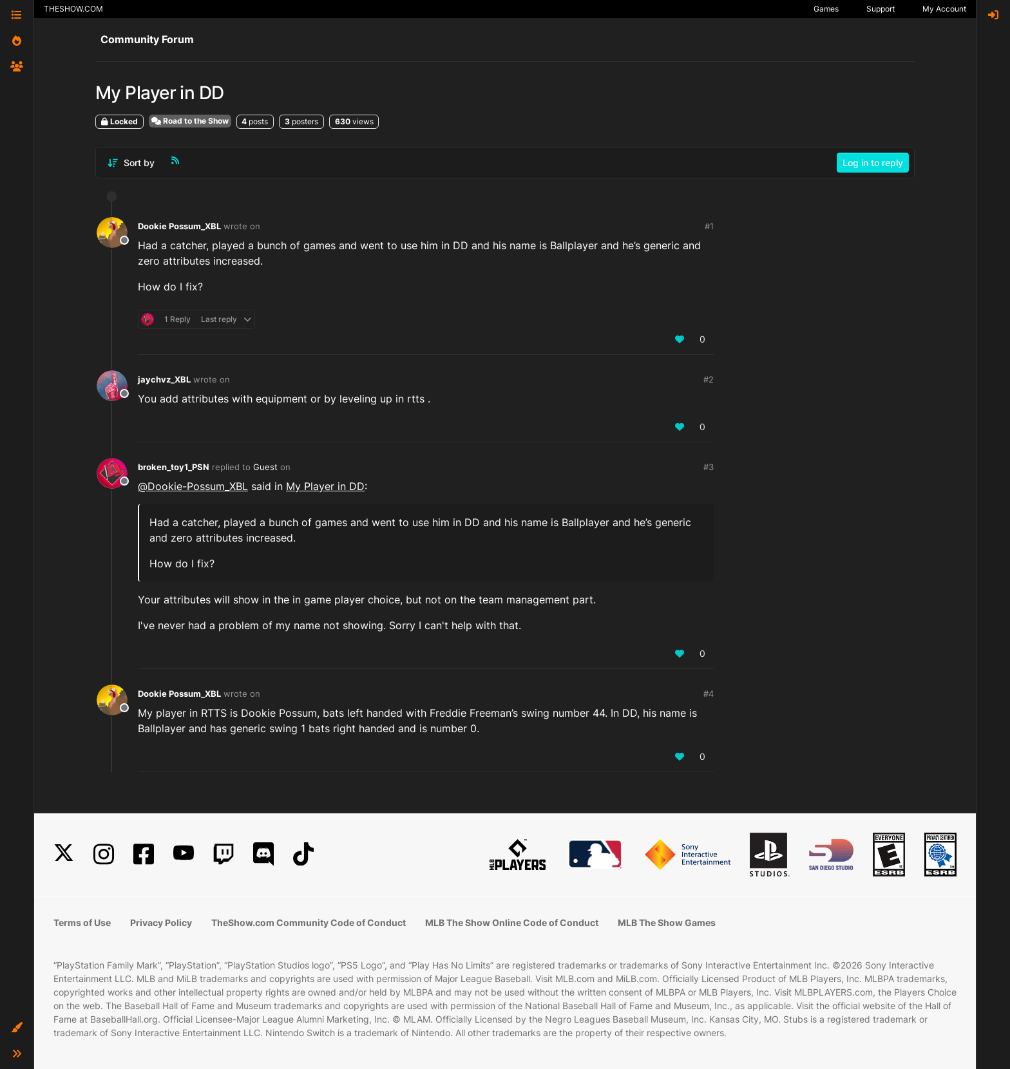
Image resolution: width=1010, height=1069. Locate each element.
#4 (708, 693)
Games (826, 9)
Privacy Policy (161, 922)
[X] (63, 854)
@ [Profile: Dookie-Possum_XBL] (193, 486)
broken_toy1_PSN (173, 467)
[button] (16, 1027)
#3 (708, 467)
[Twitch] (223, 854)
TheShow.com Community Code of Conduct (308, 922)
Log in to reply (873, 162)
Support (880, 9)
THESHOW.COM (73, 9)
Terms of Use (82, 922)
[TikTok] (303, 854)
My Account (944, 9)
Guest (265, 467)
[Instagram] (103, 854)
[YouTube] (183, 854)
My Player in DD (325, 486)
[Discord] (263, 854)
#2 (708, 379)
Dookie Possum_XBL (179, 226)
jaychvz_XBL (164, 379)
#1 (709, 226)
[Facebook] (143, 854)
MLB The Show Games (667, 922)
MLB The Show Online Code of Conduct (511, 922)
